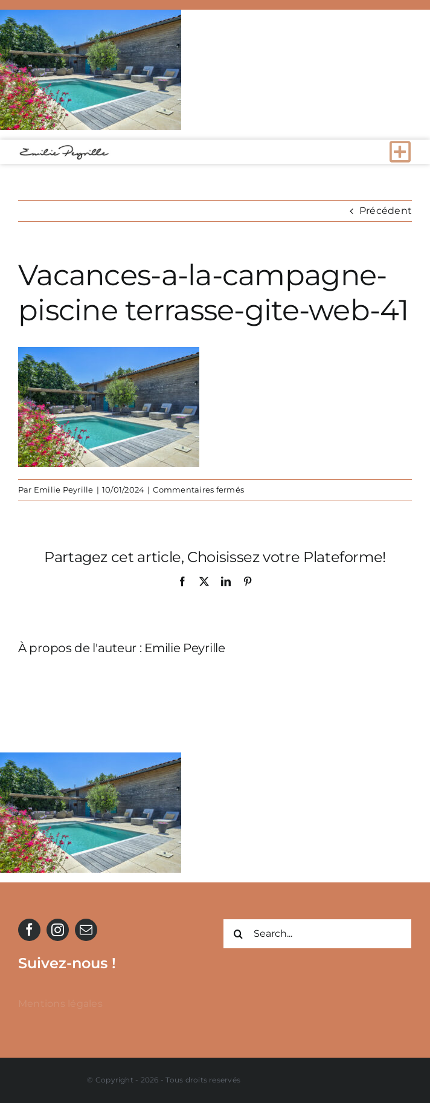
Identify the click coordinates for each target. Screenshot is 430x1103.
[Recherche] (238, 934)
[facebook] (29, 930)
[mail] (86, 930)
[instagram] (58, 930)
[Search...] (317, 934)
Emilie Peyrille (64, 489)
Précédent (385, 210)
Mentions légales (60, 1003)
